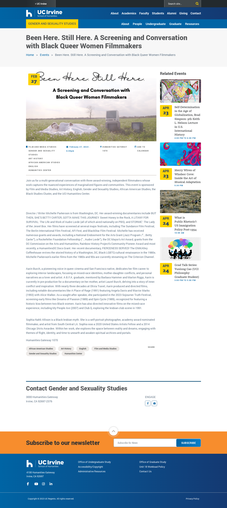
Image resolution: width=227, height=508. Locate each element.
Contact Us (145, 471)
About (115, 13)
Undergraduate (156, 24)
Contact (196, 13)
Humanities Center (40, 170)
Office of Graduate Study (152, 461)
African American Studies (44, 162)
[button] (113, 431)
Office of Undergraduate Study (94, 461)
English (33, 166)
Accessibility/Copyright (90, 466)
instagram (44, 484)
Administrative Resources (91, 471)
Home (30, 55)
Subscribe (188, 443)
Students (158, 13)
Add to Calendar (143, 149)
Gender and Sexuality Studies (52, 23)
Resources (192, 24)
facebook (29, 484)
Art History (36, 158)
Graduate (175, 24)
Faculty (144, 13)
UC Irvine (42, 3)
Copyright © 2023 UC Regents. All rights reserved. (51, 498)
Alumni (171, 13)
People (137, 24)
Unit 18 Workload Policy (152, 466)
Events (44, 55)
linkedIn (51, 484)
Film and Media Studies (43, 147)
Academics (129, 13)
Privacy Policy (192, 498)
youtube (36, 484)
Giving (183, 13)
